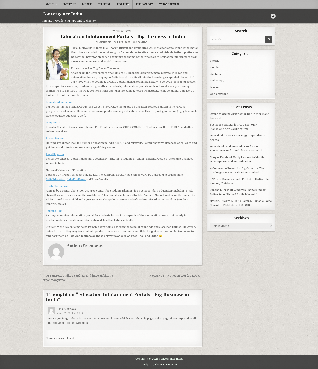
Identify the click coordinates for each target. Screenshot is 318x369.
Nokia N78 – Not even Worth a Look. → (176, 275)
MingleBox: (53, 122)
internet (69, 4)
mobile (87, 4)
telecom (104, 4)
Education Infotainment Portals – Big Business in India (123, 36)
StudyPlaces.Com (57, 186)
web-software (169, 4)
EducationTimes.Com (59, 102)
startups (122, 4)
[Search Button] (273, 16)
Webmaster (105, 42)
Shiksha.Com (54, 210)
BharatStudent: (55, 138)
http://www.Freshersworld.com (99, 318)
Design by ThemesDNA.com (159, 364)
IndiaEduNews (76, 179)
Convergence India (62, 14)
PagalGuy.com (55, 154)
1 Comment (142, 42)
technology (144, 4)
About (49, 4)
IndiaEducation (55, 179)
